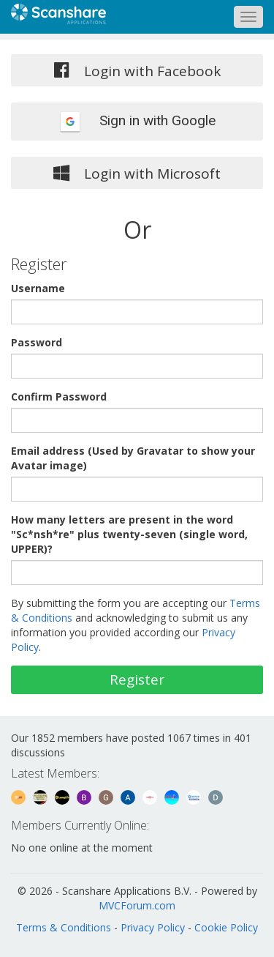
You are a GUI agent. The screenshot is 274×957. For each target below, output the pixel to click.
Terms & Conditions (63, 927)
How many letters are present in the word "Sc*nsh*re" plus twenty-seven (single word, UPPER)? (129, 534)
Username (38, 288)
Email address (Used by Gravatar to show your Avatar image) (133, 458)
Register (137, 679)
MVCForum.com (137, 905)
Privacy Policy (153, 927)
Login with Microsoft (137, 173)
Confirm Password (59, 396)
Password (36, 342)
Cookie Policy (226, 927)
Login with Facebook (137, 71)
